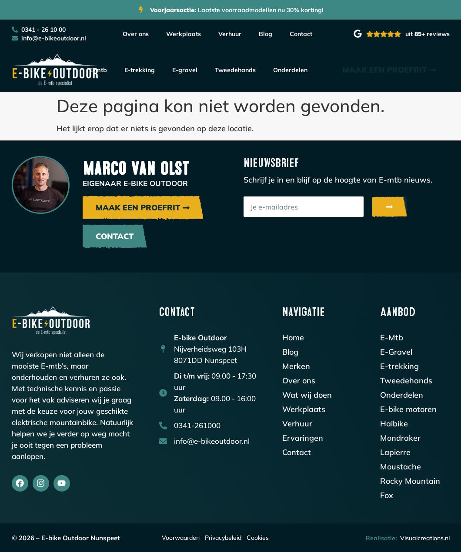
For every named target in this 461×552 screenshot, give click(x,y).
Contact (301, 34)
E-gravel (184, 70)
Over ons (136, 34)
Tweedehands (235, 70)
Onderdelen (290, 70)
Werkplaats (183, 34)
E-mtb (98, 70)
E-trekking (139, 70)
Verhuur (229, 34)
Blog (265, 34)
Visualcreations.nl (425, 538)
